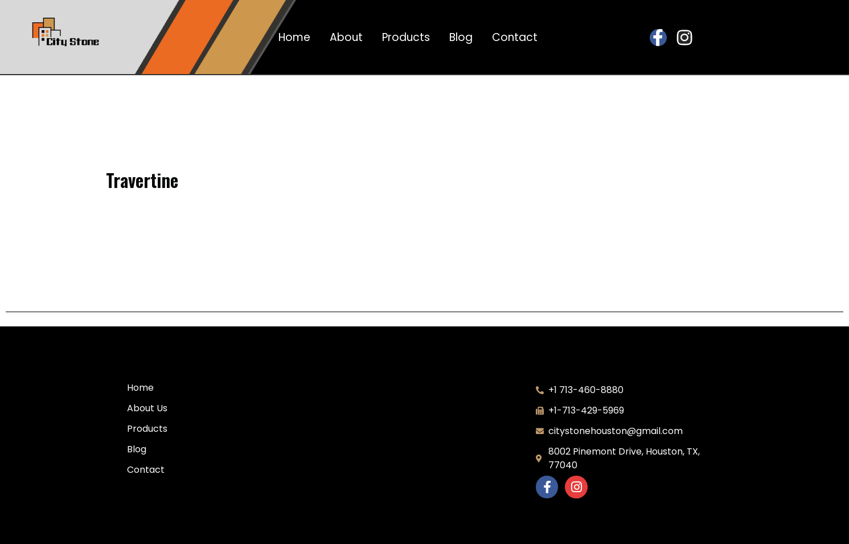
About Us (147, 408)
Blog (461, 37)
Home (294, 37)
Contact (515, 37)
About (346, 37)
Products (406, 37)
